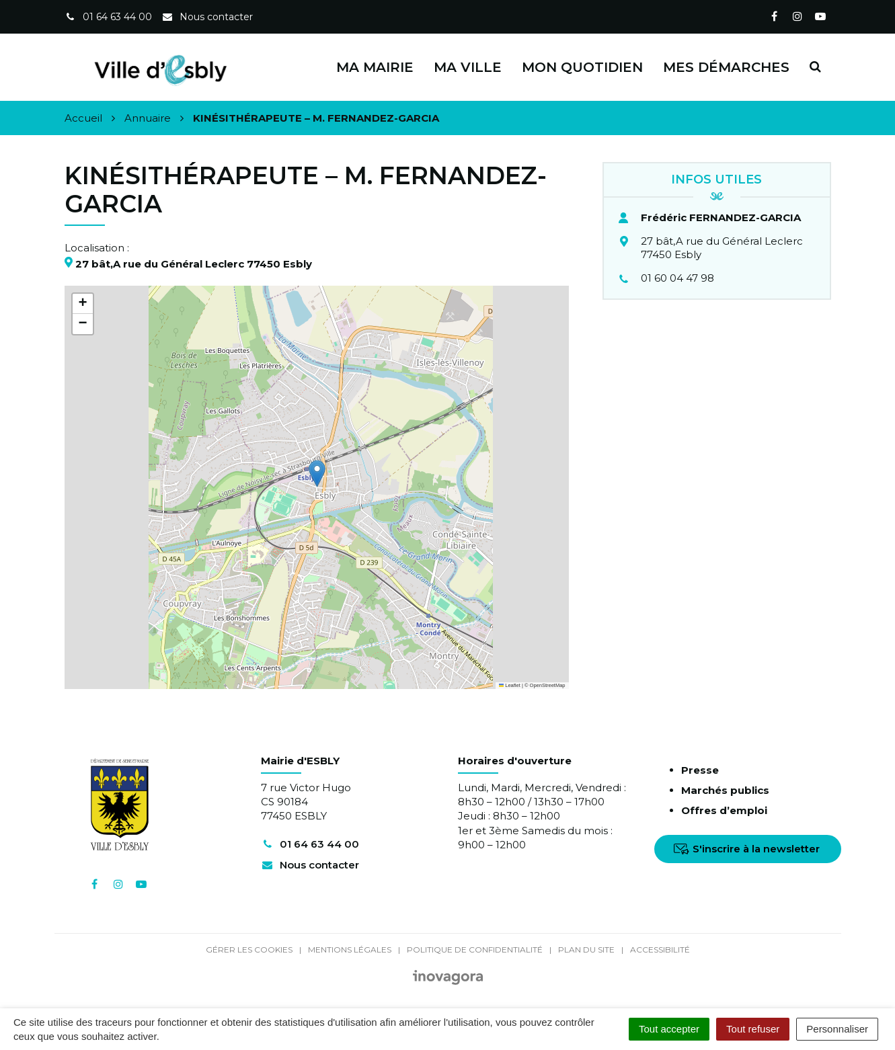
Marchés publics (725, 790)
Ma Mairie (375, 67)
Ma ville (468, 67)
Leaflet (509, 685)
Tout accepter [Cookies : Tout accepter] (669, 1029)
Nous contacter (310, 864)
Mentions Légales (349, 949)
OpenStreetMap (548, 685)
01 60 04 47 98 (677, 278)
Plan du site (586, 949)
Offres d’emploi (724, 810)
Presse (700, 770)
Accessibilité (660, 949)
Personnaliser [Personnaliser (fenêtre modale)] (837, 1029)
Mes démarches (726, 67)
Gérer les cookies (249, 949)
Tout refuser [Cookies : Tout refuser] (752, 1029)
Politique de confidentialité (475, 949)
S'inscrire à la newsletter (747, 848)
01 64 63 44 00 (310, 844)
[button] (317, 473)
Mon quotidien (582, 67)
